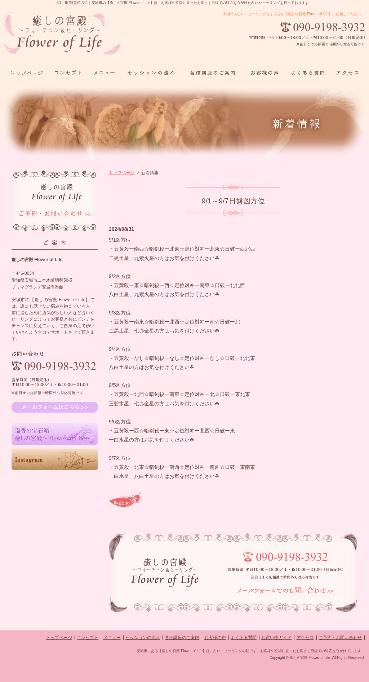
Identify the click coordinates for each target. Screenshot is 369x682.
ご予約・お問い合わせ (340, 637)
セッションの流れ (142, 637)
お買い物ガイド (276, 637)
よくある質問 (244, 637)
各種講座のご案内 (182, 637)
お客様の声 (215, 637)
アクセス (305, 637)
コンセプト (87, 637)
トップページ (122, 172)
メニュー (112, 637)
